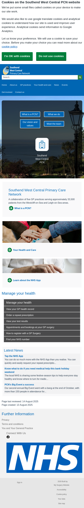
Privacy (5, 420)
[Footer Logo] (44, 458)
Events (65, 85)
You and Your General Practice (17, 428)
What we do (54, 114)
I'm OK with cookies (17, 56)
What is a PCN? (30, 114)
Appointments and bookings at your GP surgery (30, 327)
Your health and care (42, 85)
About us (13, 85)
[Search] (40, 77)
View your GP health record (20, 309)
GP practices (25, 85)
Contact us (19, 92)
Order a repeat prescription (20, 315)
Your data (61, 499)
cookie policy (9, 46)
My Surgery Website (61, 485)
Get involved (7, 92)
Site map (61, 503)
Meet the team (54, 124)
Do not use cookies (51, 56)
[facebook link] (8, 437)
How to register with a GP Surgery (23, 333)
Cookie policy (61, 494)
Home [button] (4, 85)
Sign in (19, 482)
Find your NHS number (18, 339)
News (56, 85)
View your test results (17, 321)
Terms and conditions (12, 424)
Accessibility (61, 490)
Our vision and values (30, 124)
